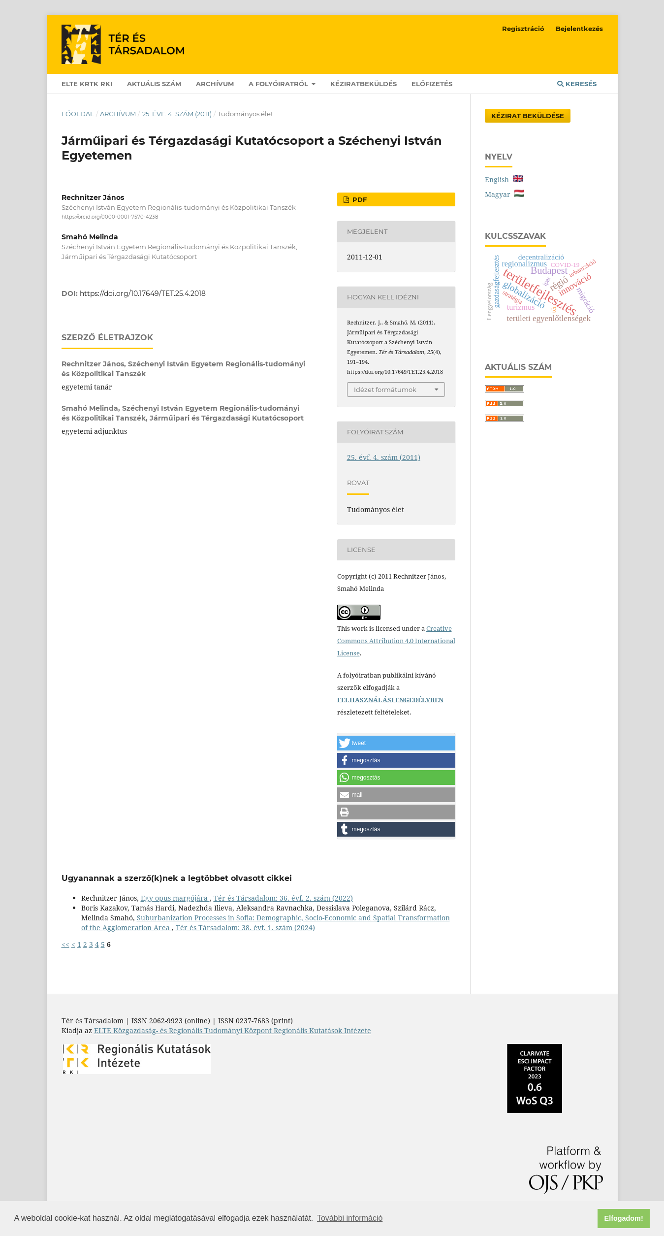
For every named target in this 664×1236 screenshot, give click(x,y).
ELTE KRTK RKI (87, 84)
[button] (396, 743)
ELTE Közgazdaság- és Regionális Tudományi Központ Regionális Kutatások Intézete (232, 1030)
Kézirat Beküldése (527, 116)
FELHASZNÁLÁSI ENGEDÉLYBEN (390, 699)
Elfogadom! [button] (623, 1218)
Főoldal (78, 114)
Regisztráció (523, 29)
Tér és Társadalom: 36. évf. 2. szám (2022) (283, 898)
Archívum (215, 84)
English (504, 179)
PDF (358, 199)
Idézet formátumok (385, 389)
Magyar (504, 194)
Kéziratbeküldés (363, 84)
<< (65, 944)
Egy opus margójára (175, 898)
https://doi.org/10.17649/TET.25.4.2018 (143, 293)
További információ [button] (349, 1218)
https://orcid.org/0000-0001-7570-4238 (110, 217)
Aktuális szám (154, 84)
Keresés (577, 84)
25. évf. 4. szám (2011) (177, 114)
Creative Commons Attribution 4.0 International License (396, 640)
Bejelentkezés (579, 29)
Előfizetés (431, 84)
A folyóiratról (279, 84)
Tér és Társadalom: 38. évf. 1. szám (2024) (245, 927)
